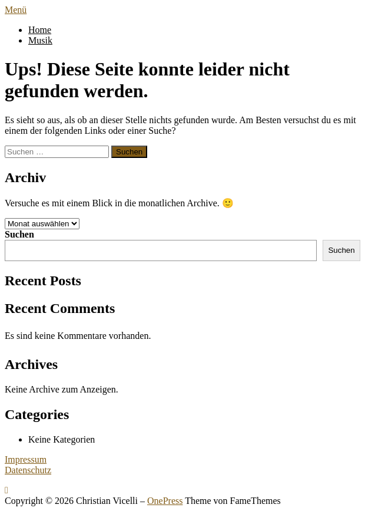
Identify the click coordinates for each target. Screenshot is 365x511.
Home (39, 30)
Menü (15, 10)
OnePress (164, 501)
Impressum (26, 459)
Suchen (19, 234)
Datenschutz (28, 470)
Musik (40, 40)
